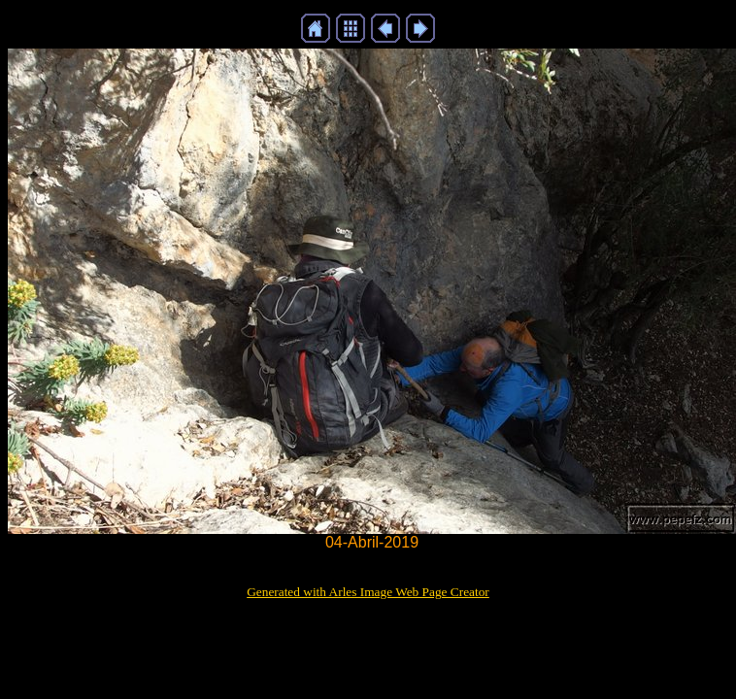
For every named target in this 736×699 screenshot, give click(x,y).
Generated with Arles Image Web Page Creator (368, 591)
